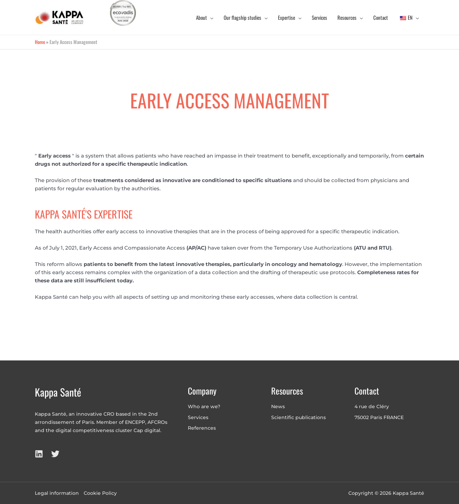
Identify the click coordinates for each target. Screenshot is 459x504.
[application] (210, 17)
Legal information (57, 493)
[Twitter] (55, 454)
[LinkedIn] (39, 454)
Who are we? (204, 406)
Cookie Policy (100, 493)
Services (198, 417)
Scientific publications (298, 417)
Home (40, 41)
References (202, 428)
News (278, 406)
